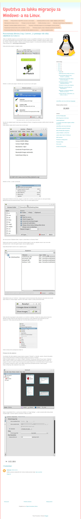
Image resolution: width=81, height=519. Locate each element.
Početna (6, 20)
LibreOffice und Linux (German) (63, 126)
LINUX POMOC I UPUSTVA (62, 132)
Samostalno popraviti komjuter (63, 128)
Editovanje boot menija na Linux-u (11, 23)
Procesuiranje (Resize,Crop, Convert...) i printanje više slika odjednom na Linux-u (21, 30)
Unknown (9, 470)
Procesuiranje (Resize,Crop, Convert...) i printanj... (65, 76)
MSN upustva (59, 137)
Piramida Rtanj (59, 141)
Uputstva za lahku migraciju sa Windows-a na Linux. (32, 12)
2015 (59, 64)
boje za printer (39, 472)
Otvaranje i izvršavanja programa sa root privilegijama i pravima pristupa (44, 25)
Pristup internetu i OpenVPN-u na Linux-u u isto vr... (66, 94)
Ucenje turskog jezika (61, 146)
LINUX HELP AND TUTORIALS (63, 135)
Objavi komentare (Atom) (32, 506)
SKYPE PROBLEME (61, 115)
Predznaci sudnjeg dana (61, 139)
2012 (59, 70)
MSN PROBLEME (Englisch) (62, 130)
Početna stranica (27, 501)
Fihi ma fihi (58, 144)
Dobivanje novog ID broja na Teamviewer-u (62, 23)
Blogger (46, 515)
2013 (59, 68)
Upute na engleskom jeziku (47, 30)
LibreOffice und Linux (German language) (65, 101)
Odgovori (9, 474)
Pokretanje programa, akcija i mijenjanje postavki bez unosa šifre (46, 27)
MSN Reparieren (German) (62, 118)
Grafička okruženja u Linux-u (44, 23)
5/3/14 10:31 (15, 470)
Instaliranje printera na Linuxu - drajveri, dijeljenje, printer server (50, 20)
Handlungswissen (60, 120)
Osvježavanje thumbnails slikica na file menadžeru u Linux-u (17, 27)
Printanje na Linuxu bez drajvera (28, 23)
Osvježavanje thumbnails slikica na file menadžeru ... (66, 79)
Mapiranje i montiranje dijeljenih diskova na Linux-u (15, 25)
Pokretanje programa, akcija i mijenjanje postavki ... (65, 82)
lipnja (60, 71)
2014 (59, 66)
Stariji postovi (49, 501)
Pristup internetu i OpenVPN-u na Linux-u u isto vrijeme (22, 20)
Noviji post (6, 501)
